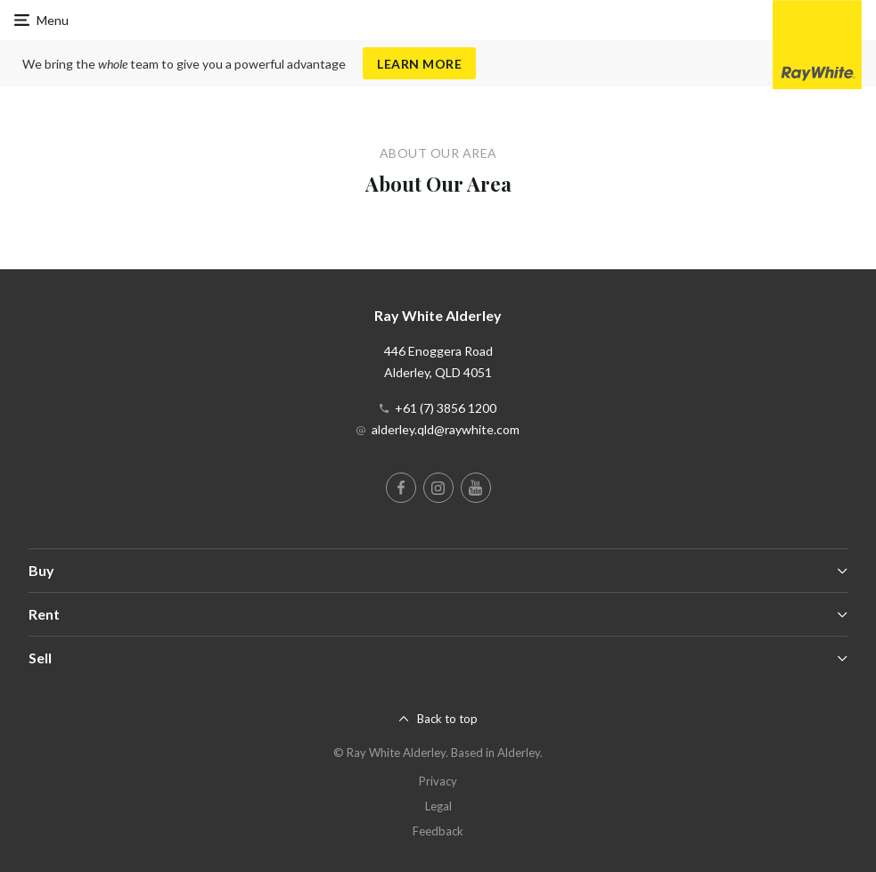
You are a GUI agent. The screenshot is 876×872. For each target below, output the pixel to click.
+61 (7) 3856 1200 (445, 407)
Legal (438, 806)
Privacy (438, 781)
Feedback (438, 831)
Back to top (447, 719)
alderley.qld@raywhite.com (446, 429)
